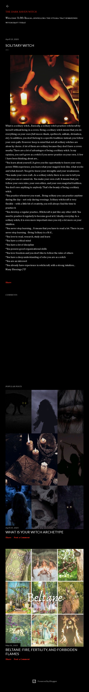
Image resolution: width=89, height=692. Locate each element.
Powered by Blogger (44, 681)
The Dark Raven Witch (21, 11)
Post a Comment (22, 538)
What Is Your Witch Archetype (34, 532)
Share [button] (8, 283)
